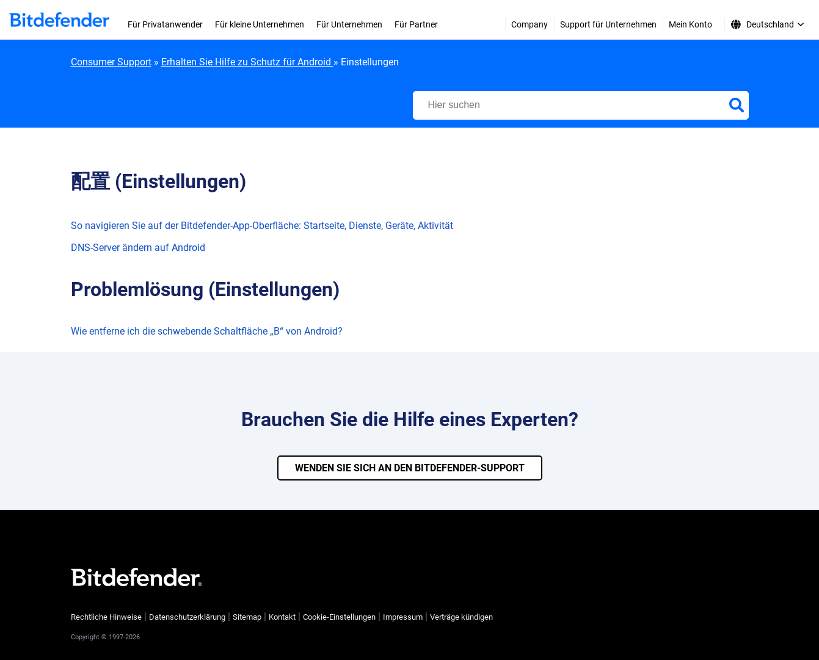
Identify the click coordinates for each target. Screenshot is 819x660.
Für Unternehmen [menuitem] (349, 24)
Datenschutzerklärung (187, 617)
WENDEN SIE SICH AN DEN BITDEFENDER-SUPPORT (410, 468)
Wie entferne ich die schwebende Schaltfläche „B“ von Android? (207, 331)
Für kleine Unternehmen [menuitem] (259, 24)
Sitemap (247, 617)
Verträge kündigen (461, 617)
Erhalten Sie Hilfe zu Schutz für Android (247, 62)
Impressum (403, 617)
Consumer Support (111, 62)
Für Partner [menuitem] (416, 24)
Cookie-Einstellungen (339, 617)
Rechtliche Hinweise (106, 617)
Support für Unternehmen (608, 24)
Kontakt (282, 617)
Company (529, 24)
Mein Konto (690, 24)
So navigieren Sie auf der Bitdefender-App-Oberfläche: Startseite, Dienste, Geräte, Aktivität (262, 225)
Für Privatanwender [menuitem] (165, 24)
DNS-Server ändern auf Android (138, 247)
